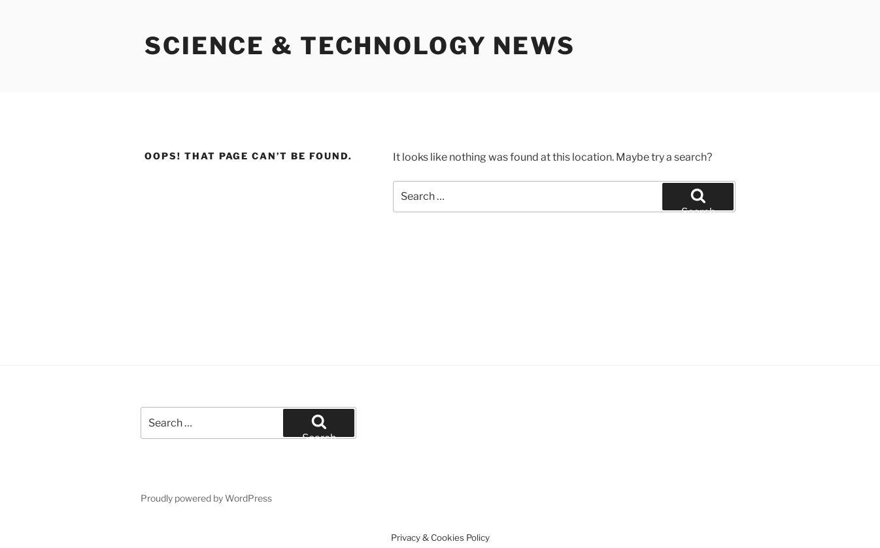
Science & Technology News (359, 45)
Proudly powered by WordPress (206, 498)
